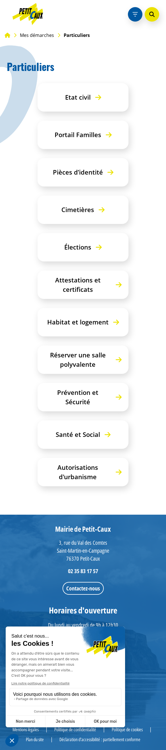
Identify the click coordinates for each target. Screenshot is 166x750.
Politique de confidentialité (75, 729)
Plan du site (35, 739)
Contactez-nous (83, 588)
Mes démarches (37, 35)
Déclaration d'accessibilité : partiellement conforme (99, 739)
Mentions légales (26, 729)
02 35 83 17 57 (83, 571)
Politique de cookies (127, 729)
